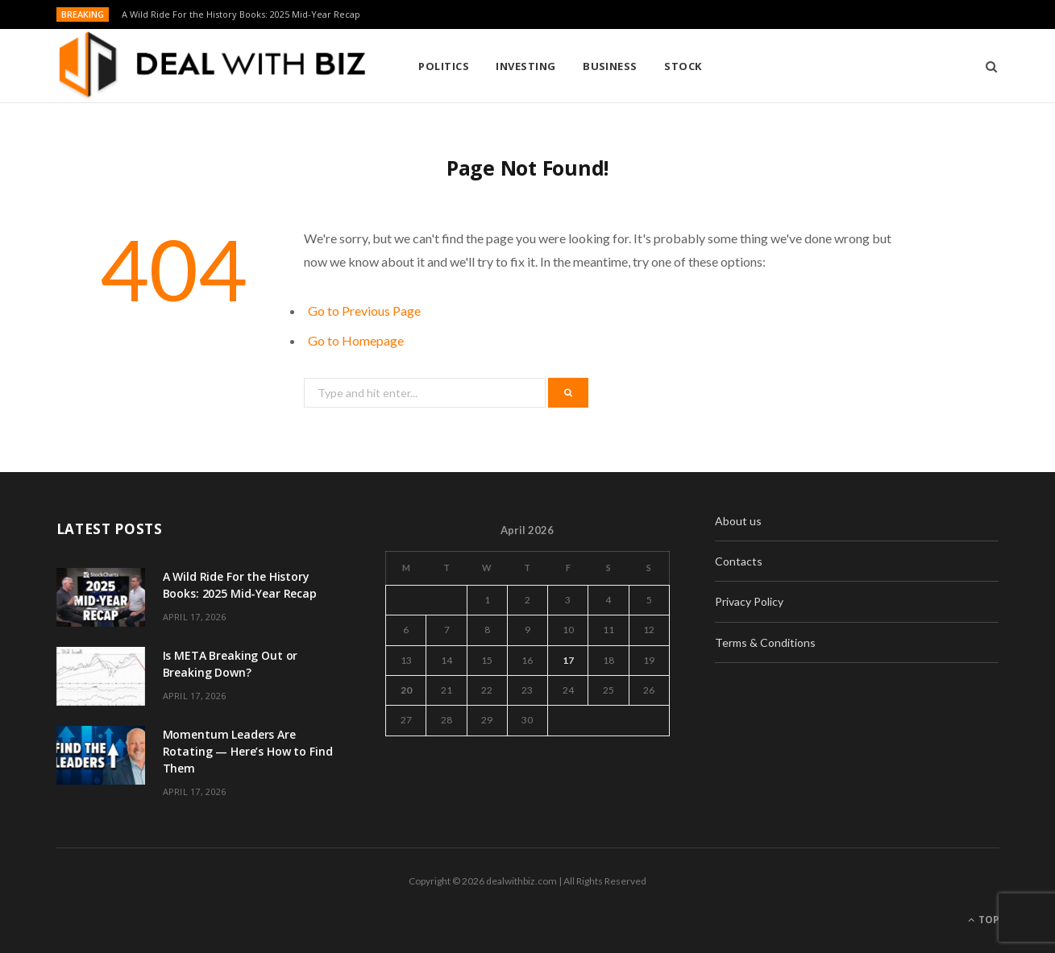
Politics (443, 66)
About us (738, 521)
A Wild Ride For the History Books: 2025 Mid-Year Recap (241, 14)
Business (610, 66)
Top (983, 919)
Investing (525, 66)
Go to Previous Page (364, 310)
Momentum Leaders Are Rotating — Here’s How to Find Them (248, 751)
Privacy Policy (749, 601)
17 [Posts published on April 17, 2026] (568, 660)
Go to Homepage (356, 340)
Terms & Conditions (765, 642)
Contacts (738, 561)
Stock (682, 66)
